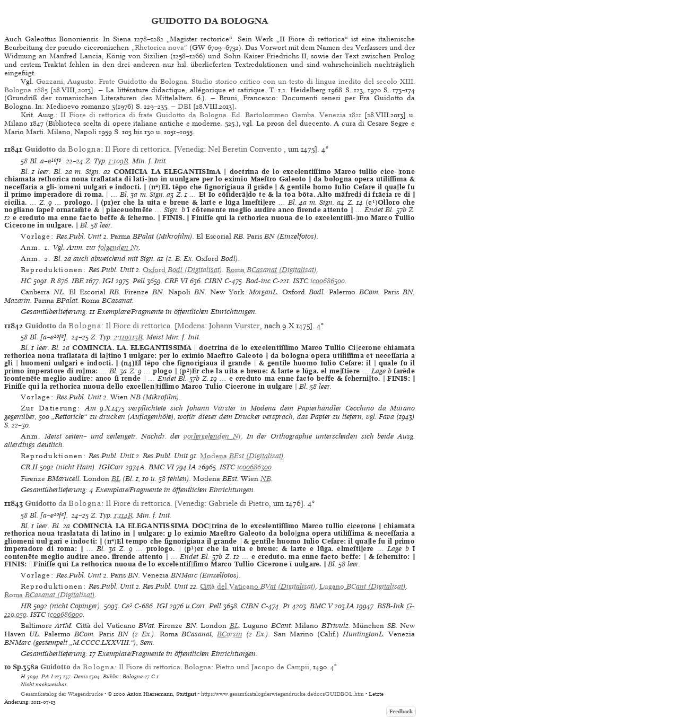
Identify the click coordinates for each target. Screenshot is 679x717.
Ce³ (126, 605)
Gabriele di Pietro (238, 503)
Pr (286, 605)
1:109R (118, 160)
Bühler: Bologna (123, 676)
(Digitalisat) (182, 269)
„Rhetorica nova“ (159, 47)
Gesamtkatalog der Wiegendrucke (62, 693)
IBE (78, 280)
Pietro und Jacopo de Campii (262, 666)
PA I (47, 676)
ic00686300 (254, 466)
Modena (191, 325)
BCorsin (229, 634)
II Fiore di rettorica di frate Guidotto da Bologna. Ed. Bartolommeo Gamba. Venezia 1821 (210, 114)
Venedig (190, 149)
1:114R (123, 515)
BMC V (321, 605)
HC (26, 280)
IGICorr (111, 466)
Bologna (197, 666)
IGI (108, 280)
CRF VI (176, 280)
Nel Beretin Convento (246, 149)
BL (115, 478)
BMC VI (161, 466)
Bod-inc (258, 280)
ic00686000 (65, 614)
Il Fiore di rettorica (137, 149)
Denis (81, 676)
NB (265, 478)
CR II (29, 466)
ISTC (300, 280)
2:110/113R (128, 337)
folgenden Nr (118, 247)
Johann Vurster (234, 325)
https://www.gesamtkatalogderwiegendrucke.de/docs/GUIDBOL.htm (282, 693)
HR (26, 605)
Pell (139, 280)
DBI (184, 106)
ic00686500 (327, 280)
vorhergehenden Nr (212, 436)
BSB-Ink (390, 605)
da (62, 149)
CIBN (213, 280)
